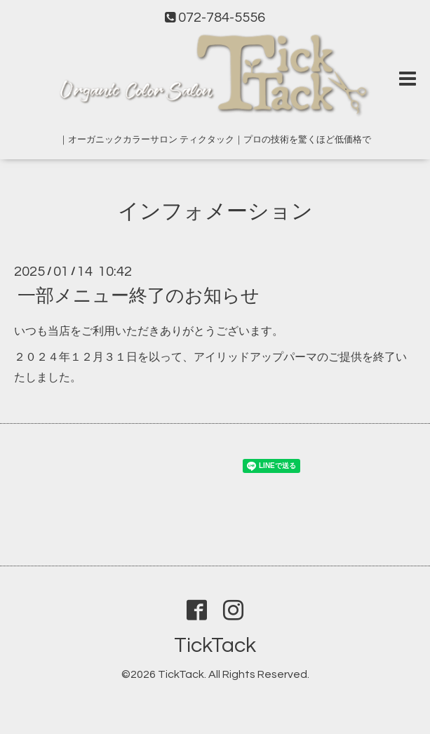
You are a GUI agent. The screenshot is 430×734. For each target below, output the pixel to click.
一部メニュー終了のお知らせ (139, 296)
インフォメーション (215, 211)
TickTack (215, 645)
